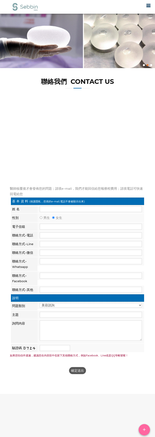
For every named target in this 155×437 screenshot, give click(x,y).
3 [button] (151, 65)
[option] (77, 40)
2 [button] (147, 65)
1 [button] (144, 65)
